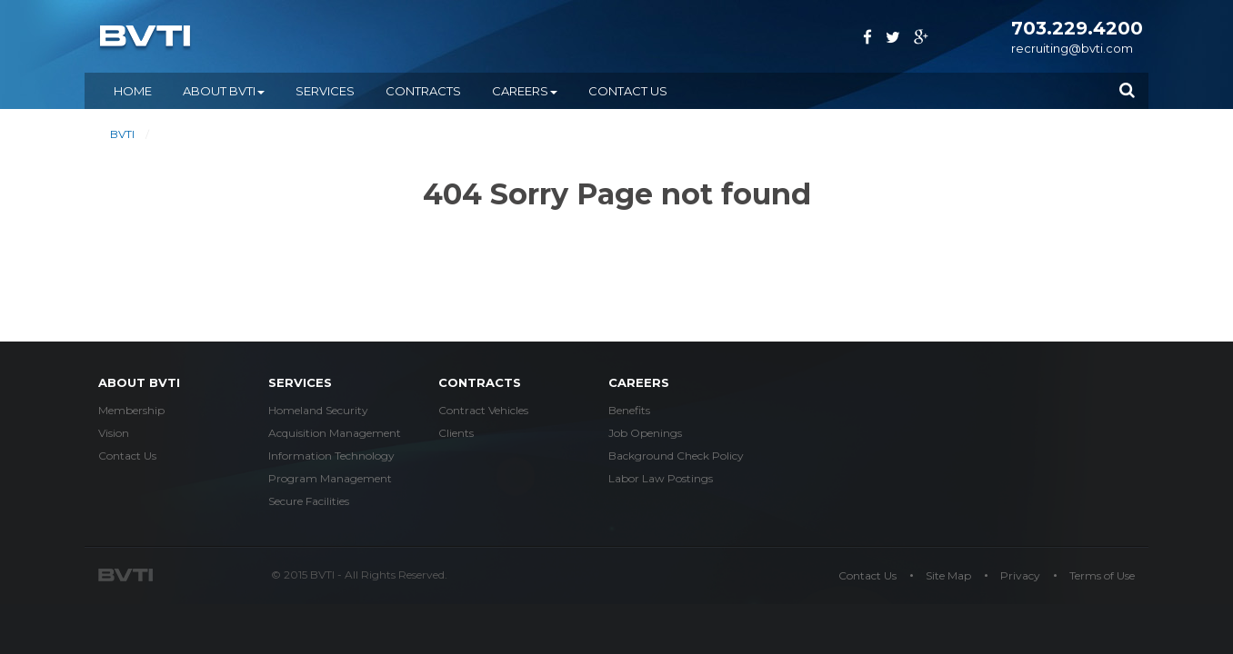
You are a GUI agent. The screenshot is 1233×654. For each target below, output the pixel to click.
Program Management (330, 478)
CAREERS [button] (524, 91)
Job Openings (645, 433)
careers (638, 382)
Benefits (629, 410)
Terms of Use (1102, 575)
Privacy (1020, 575)
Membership (131, 410)
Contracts (479, 382)
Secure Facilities (308, 501)
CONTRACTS (423, 91)
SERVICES (325, 91)
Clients (456, 433)
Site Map (948, 575)
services (300, 382)
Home (133, 91)
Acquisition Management (334, 433)
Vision (113, 433)
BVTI (122, 134)
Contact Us (627, 91)
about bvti (139, 382)
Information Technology (331, 455)
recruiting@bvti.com (1072, 48)
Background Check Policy (676, 455)
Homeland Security (318, 410)
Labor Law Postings (660, 478)
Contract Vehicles (483, 410)
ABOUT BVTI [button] (224, 91)
